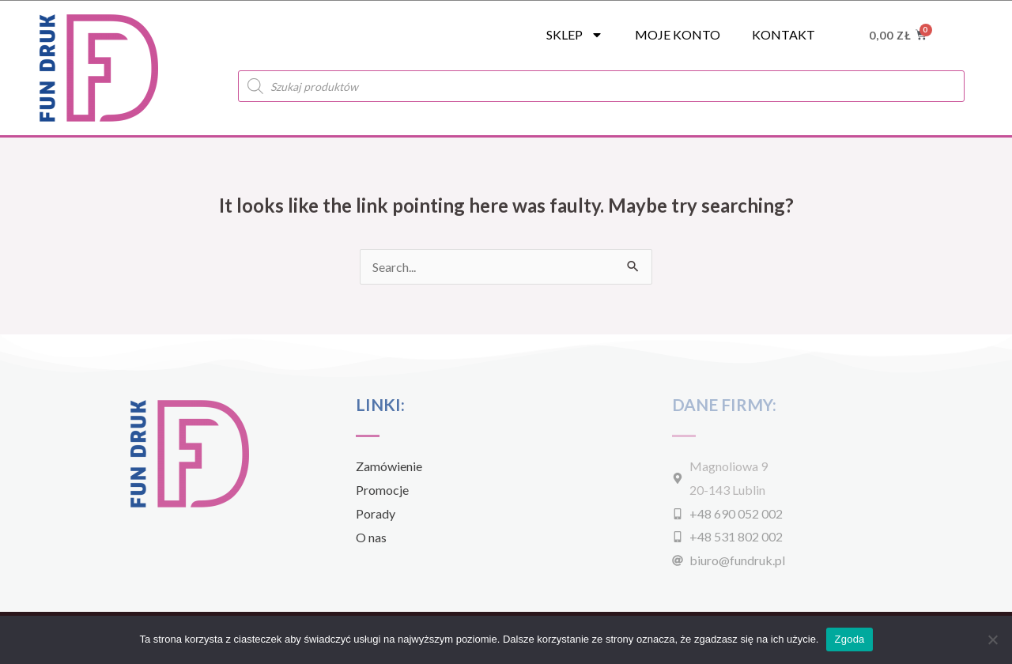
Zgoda (849, 639)
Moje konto (677, 34)
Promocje (382, 489)
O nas (371, 537)
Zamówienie (389, 465)
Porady (375, 513)
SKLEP (574, 35)
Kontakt (783, 34)
